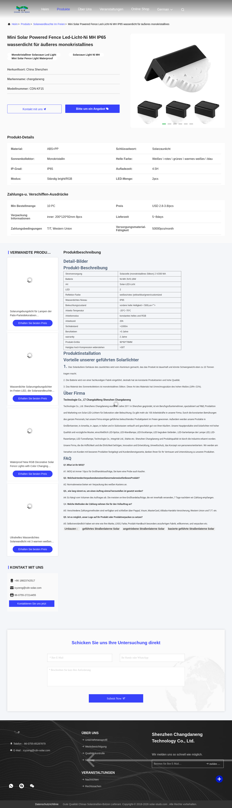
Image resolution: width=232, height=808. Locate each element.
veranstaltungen (111, 9)
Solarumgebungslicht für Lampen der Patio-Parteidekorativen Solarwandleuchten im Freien (31, 315)
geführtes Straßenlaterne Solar (101, 528)
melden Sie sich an (213, 763)
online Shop (140, 9)
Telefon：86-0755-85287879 (27, 743)
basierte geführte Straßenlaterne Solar (191, 528)
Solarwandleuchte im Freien (49, 24)
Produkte (63, 9)
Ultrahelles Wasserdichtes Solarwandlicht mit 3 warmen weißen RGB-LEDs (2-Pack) (30, 541)
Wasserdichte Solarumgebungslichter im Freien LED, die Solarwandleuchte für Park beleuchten (31, 390)
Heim (45, 9)
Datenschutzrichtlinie (47, 804)
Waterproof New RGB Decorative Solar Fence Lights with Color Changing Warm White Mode (32, 466)
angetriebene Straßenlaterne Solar (143, 528)
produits (25, 24)
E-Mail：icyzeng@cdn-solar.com (30, 750)
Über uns (85, 9)
